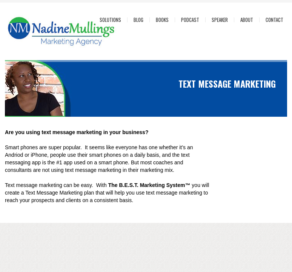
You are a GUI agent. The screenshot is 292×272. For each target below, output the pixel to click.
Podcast (190, 19)
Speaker (220, 19)
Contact (274, 19)
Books (162, 19)
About (246, 19)
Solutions (110, 19)
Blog (138, 19)
